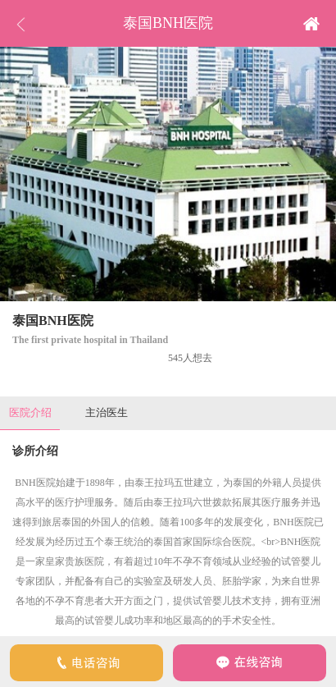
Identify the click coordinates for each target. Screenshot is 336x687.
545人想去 (190, 358)
